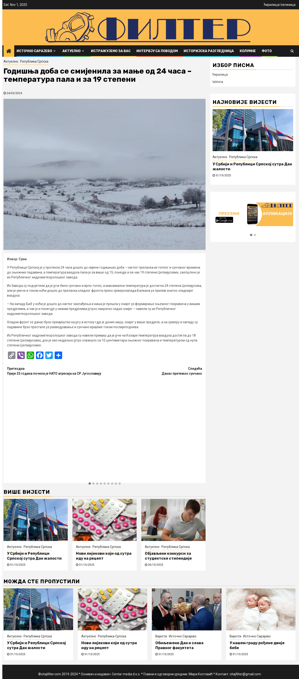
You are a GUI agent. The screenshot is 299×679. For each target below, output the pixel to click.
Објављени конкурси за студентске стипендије (168, 556)
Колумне (248, 51)
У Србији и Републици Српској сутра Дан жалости (34, 556)
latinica (218, 82)
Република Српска (34, 61)
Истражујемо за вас (111, 51)
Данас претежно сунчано (153, 370)
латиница (288, 5)
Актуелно (71, 51)
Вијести (161, 636)
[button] (90, 483)
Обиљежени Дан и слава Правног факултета (179, 645)
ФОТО (267, 51)
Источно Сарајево (34, 51)
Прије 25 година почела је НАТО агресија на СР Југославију (56, 370)
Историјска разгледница (209, 51)
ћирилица (271, 5)
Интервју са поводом (157, 51)
